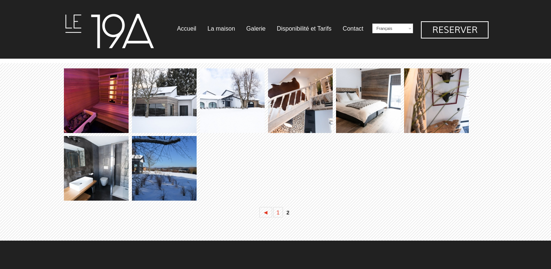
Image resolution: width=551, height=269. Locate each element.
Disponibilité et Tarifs (304, 28)
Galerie (256, 28)
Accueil (186, 28)
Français (384, 28)
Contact (353, 28)
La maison (221, 28)
